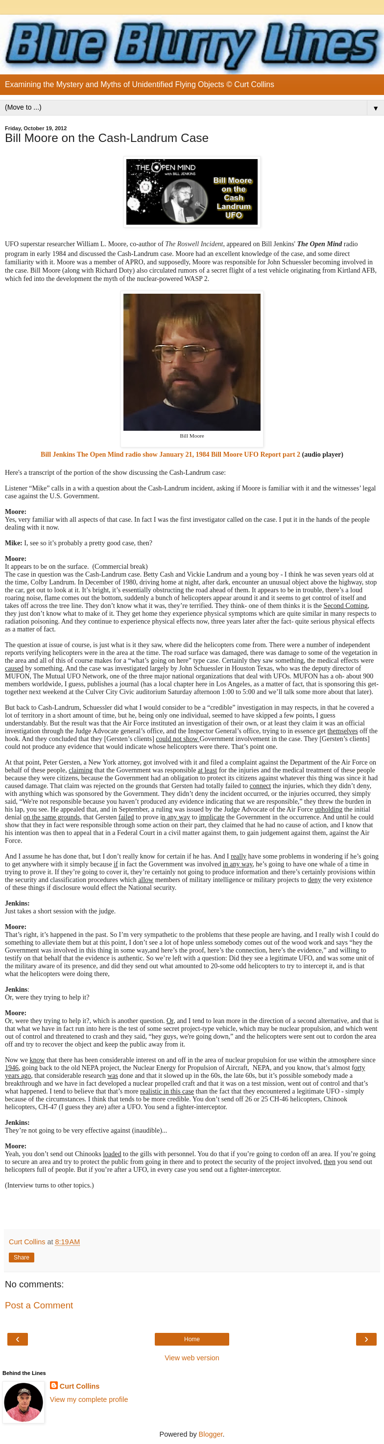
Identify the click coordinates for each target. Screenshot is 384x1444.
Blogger (211, 1434)
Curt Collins (80, 1386)
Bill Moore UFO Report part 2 (255, 454)
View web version (192, 1358)
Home (192, 1339)
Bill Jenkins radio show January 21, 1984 (125, 454)
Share (21, 1257)
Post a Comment (39, 1305)
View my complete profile (89, 1399)
